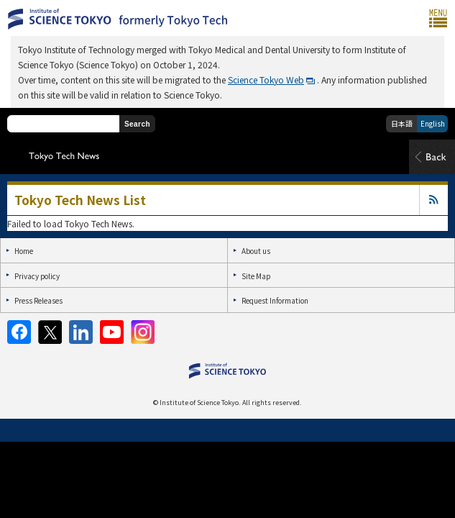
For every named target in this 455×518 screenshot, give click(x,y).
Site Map (256, 276)
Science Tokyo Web (266, 79)
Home (23, 250)
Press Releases (38, 300)
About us (256, 250)
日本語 (402, 123)
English (432, 123)
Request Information (275, 300)
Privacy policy (37, 276)
